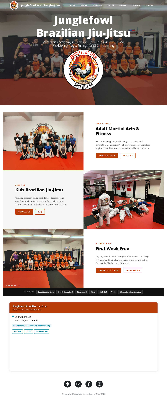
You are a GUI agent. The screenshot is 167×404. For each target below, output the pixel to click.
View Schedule (107, 156)
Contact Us (24, 212)
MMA (93, 292)
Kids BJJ (103, 292)
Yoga (113, 292)
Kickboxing (82, 292)
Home (72, 5)
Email (17, 331)
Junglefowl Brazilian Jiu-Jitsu (40, 5)
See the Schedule (108, 270)
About (84, 5)
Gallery (123, 5)
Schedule (97, 5)
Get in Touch (133, 270)
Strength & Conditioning (130, 292)
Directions (42, 331)
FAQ (40, 212)
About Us (128, 156)
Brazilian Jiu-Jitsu (46, 292)
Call (29, 331)
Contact (150, 5)
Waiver (136, 5)
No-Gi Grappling (65, 292)
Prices (111, 5)
